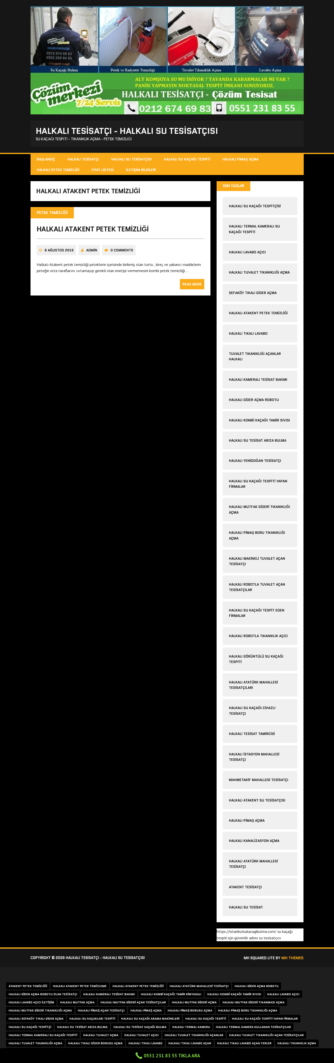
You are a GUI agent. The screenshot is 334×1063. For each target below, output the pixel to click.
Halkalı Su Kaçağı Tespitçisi (255, 207)
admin (91, 252)
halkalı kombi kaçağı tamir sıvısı (259, 421)
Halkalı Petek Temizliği (58, 170)
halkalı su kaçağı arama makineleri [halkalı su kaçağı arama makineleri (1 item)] (150, 1019)
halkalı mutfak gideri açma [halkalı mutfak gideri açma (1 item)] (194, 1003)
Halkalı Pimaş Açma (240, 159)
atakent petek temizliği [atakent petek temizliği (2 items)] (28, 987)
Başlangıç (46, 159)
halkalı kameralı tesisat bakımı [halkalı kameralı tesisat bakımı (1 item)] (109, 995)
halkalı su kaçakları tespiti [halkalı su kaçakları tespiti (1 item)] (92, 1019)
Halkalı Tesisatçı (83, 159)
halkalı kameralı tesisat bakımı (258, 380)
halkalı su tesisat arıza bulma (257, 441)
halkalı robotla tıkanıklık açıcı (258, 636)
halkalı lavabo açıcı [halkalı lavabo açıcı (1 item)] (283, 995)
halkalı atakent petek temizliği (93, 231)
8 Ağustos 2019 (59, 252)
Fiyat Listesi (103, 170)
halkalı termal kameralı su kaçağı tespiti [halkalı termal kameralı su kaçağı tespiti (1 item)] (43, 1036)
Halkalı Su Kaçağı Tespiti (187, 159)
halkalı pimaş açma (247, 821)
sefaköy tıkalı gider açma (253, 293)
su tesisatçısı (270, 938)
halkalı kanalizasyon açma (254, 841)
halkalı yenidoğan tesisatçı (255, 461)
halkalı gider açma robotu (254, 400)
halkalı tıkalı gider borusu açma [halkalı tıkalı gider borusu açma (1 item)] (95, 1044)
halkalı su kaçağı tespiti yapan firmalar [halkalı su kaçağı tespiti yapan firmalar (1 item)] (265, 1019)
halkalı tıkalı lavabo (248, 334)
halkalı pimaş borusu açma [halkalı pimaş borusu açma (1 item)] (190, 1011)
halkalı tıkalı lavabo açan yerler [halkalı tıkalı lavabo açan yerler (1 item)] (244, 1044)
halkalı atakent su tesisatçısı (257, 801)
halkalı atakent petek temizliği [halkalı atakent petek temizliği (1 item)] (138, 987)
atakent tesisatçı (245, 888)
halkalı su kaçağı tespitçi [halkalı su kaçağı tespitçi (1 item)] (30, 1028)
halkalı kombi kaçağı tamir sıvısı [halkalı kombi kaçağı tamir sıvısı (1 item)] (234, 995)
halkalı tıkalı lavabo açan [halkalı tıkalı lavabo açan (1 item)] (189, 1044)
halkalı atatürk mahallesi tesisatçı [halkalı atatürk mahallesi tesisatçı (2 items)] (199, 987)
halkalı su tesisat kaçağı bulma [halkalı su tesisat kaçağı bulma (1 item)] (139, 1028)
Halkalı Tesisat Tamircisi (252, 734)
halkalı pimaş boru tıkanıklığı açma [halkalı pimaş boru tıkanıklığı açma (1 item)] (247, 1011)
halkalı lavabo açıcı (247, 253)
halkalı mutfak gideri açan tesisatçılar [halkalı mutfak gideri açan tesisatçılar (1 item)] (133, 1003)
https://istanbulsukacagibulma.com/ (246, 932)
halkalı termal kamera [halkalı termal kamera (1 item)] (191, 1028)
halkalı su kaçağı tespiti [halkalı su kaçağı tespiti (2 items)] (205, 1019)
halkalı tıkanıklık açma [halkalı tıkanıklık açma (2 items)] (296, 1044)
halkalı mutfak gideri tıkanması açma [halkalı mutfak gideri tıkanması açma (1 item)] (254, 1003)
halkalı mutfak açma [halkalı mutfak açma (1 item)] (77, 1003)
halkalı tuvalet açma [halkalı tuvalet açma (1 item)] (100, 1036)
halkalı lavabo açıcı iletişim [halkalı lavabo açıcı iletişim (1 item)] (31, 1003)
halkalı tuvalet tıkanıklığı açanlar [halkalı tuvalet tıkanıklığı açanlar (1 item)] (194, 1036)
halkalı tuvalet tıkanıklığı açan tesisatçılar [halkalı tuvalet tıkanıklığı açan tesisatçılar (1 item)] (266, 1036)
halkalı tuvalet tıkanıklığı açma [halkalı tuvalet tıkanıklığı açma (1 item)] (35, 1044)
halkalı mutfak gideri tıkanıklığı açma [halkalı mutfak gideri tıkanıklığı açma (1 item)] (40, 1011)
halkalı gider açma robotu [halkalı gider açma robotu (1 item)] (257, 987)
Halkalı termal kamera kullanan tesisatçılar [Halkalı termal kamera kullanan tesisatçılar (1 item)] (253, 1028)
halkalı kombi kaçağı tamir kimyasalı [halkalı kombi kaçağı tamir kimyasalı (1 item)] (171, 995)
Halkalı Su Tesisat (246, 908)
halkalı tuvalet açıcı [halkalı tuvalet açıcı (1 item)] (141, 1036)
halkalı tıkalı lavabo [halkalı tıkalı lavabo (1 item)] (145, 1044)
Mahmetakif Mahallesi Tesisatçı (258, 780)
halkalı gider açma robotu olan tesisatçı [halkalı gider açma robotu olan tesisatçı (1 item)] (43, 995)
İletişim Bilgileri (141, 170)
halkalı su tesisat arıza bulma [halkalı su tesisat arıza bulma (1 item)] (82, 1028)
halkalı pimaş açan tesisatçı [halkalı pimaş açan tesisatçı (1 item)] (101, 1011)
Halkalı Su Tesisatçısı (131, 159)
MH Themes (292, 959)
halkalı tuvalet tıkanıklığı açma (259, 273)
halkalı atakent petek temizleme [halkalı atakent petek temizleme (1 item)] (79, 987)
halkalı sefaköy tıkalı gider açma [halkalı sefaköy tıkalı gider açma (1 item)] (36, 1019)
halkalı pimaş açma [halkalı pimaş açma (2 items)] (146, 1011)
